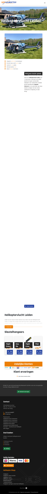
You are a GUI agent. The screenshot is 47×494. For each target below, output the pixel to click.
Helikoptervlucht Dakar (9, 423)
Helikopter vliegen (7, 479)
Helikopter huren (7, 477)
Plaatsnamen (6, 417)
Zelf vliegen (6, 428)
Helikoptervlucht (8, 26)
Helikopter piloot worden (9, 475)
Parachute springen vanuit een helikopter (13, 484)
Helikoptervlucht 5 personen (10, 422)
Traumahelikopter (7, 482)
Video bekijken (8, 465)
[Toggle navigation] (44, 3)
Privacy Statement (34, 492)
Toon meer (9, 327)
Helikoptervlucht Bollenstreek (10, 425)
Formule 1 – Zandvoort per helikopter (12, 427)
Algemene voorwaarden (25, 492)
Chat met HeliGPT (9, 412)
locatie (11, 441)
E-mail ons (8, 414)
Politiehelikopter (7, 480)
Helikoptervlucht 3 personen (10, 418)
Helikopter (5, 474)
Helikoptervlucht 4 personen (10, 420)
